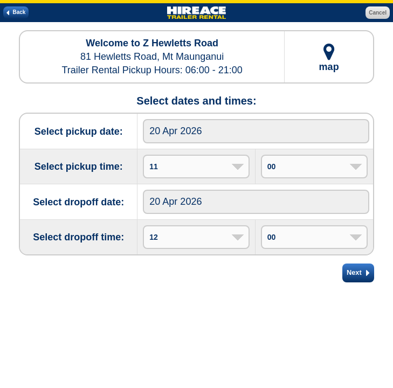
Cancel (378, 13)
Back (15, 13)
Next (358, 273)
